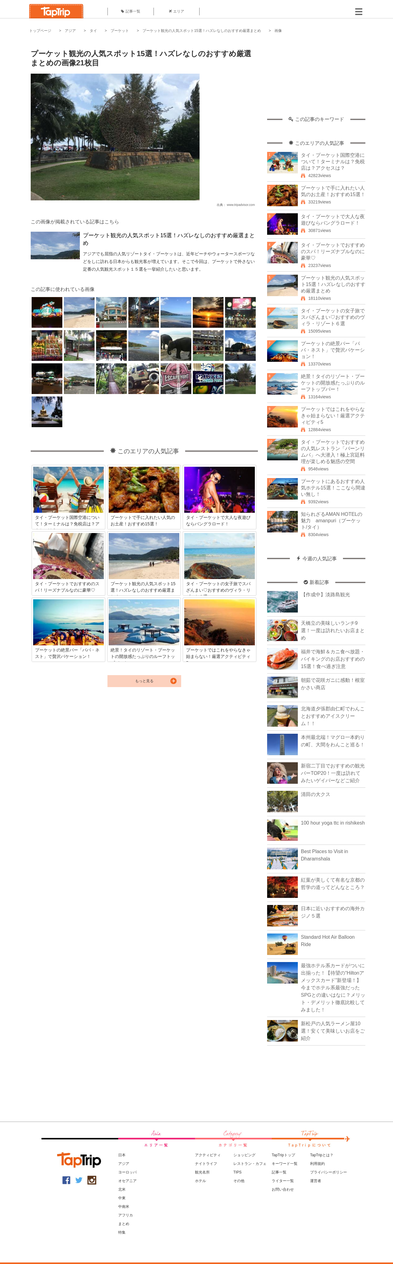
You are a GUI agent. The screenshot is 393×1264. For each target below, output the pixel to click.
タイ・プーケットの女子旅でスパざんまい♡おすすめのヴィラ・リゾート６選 (333, 317)
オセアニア (127, 1181)
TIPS (237, 1172)
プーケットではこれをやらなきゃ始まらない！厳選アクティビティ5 (333, 416)
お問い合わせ (283, 1189)
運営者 (315, 1181)
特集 (122, 1232)
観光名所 (202, 1172)
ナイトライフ (206, 1164)
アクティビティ (208, 1155)
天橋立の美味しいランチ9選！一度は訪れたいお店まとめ (333, 630)
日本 (122, 1155)
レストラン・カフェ (250, 1164)
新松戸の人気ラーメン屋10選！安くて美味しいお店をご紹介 (333, 1031)
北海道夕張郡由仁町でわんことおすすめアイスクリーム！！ (333, 716)
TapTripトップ (283, 1155)
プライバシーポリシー (328, 1172)
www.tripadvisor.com (241, 205)
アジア (70, 31)
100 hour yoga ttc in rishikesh (333, 822)
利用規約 (317, 1164)
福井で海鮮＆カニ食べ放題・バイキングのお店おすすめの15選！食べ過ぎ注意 (333, 659)
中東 (122, 1198)
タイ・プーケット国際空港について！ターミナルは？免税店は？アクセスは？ (333, 162)
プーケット (120, 31)
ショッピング (244, 1155)
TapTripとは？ (321, 1155)
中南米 (123, 1206)
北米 (122, 1189)
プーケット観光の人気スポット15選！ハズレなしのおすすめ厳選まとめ (201, 31)
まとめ (123, 1224)
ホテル (200, 1181)
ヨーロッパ (127, 1172)
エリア (176, 11)
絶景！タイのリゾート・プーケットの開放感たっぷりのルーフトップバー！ (333, 383)
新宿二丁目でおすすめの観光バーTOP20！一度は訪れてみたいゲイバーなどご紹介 (333, 773)
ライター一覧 (283, 1181)
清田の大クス (315, 794)
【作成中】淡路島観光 (325, 594)
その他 (238, 1181)
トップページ (40, 31)
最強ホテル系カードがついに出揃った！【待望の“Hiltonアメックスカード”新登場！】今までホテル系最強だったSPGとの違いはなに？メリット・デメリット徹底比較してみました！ (333, 987)
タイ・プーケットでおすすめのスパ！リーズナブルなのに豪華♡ (333, 251)
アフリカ (125, 1215)
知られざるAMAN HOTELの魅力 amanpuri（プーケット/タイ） (331, 521)
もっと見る (144, 681)
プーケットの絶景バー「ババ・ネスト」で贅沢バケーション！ (333, 350)
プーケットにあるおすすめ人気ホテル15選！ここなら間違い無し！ (333, 488)
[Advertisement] (316, 78)
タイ (93, 31)
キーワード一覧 (285, 1164)
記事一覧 (130, 11)
